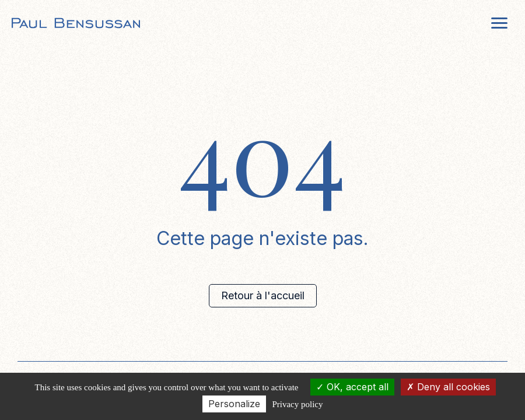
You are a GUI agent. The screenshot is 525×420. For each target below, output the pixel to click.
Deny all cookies (448, 387)
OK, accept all (352, 387)
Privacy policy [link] (297, 404)
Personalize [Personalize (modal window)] (234, 404)
